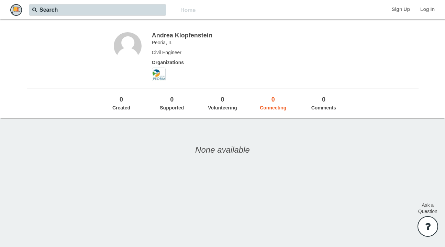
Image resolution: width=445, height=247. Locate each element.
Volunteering (222, 102)
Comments (323, 102)
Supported (172, 102)
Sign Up (401, 9)
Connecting (273, 102)
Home (188, 10)
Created (121, 102)
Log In (427, 9)
